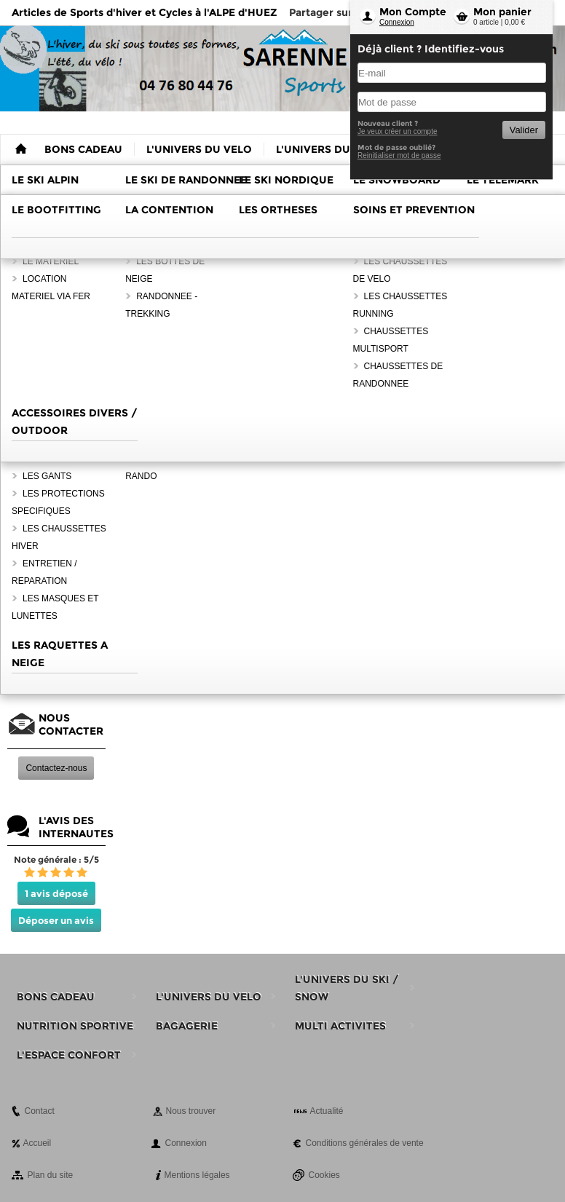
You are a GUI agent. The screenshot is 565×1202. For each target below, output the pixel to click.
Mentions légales (197, 1175)
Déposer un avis (56, 920)
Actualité (327, 1111)
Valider (524, 129)
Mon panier (502, 11)
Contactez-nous (56, 768)
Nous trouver (191, 1111)
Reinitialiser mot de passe (399, 155)
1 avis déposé (56, 893)
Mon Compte (412, 11)
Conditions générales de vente (365, 1143)
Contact (40, 1111)
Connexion (396, 22)
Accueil (37, 1143)
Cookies (324, 1175)
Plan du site (51, 1175)
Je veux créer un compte (397, 131)
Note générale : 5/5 (56, 859)
